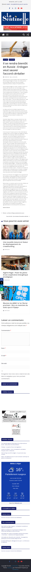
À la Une (5, 59)
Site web (4, 363)
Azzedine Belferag (5, 540)
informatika (3, 533)
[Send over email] (1, 289)
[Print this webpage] (1, 292)
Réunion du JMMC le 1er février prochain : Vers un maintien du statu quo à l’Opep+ (15, 305)
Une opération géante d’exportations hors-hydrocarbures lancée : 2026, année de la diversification (14, 444)
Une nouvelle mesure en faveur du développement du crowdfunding (15, 244)
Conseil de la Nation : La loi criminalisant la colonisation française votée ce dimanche (13, 450)
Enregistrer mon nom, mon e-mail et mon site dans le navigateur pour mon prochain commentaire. (15, 376)
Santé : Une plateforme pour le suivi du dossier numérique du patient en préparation (17, 4)
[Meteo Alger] (15, 493)
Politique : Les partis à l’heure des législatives (11, 447)
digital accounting (5, 529)
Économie (12, 59)
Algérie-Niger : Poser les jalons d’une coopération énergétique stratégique (15, 275)
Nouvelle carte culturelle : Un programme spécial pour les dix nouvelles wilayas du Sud (14, 538)
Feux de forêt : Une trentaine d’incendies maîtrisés (18, 216)
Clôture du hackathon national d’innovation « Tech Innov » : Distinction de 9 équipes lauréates (14, 534)
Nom (3, 348)
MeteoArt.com (18, 503)
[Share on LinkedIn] (1, 286)
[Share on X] (1, 282)
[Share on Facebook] (1, 279)
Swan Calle (3, 526)
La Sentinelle (14, 77)
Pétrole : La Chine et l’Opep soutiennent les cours (12, 213)
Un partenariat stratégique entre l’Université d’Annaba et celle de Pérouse (13, 530)
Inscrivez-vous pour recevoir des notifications (11, 517)
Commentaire (6, 330)
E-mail (3, 356)
